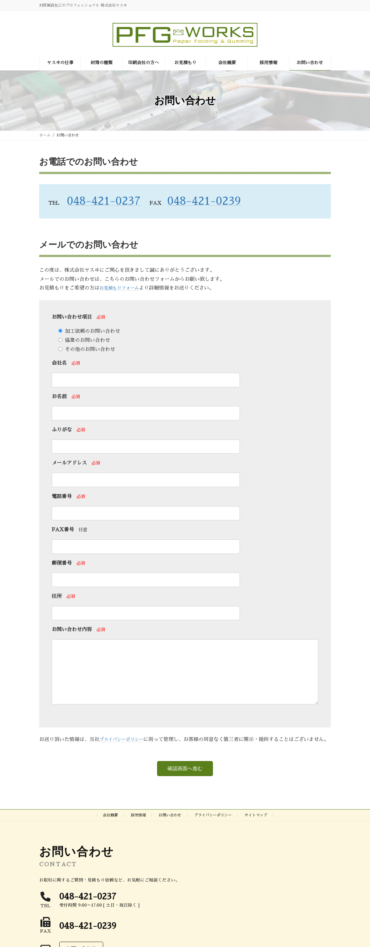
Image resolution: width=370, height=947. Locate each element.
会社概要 (110, 837)
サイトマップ (256, 837)
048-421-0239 (204, 201)
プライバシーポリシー (124, 751)
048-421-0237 (104, 201)
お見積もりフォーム (122, 288)
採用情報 (138, 837)
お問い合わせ (170, 837)
